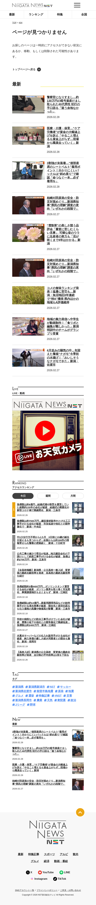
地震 (71, 691)
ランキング (36, 14)
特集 (60, 14)
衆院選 (61, 700)
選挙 (31, 695)
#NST (58, 695)
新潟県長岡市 (23, 700)
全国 (84, 14)
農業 (39, 700)
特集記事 (44, 695)
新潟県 (19, 686)
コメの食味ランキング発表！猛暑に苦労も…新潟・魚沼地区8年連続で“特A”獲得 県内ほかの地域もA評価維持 (63, 295)
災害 (69, 695)
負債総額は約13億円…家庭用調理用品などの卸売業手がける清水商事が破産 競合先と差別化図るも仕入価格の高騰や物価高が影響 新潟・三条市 (43, 606)
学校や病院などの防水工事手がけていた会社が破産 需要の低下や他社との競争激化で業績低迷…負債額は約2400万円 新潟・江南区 (43, 622)
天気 (50, 700)
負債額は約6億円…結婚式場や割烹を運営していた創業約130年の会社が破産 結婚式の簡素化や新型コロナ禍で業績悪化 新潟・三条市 (43, 507)
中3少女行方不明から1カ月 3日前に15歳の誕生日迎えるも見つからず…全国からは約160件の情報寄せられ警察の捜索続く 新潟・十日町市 (43, 540)
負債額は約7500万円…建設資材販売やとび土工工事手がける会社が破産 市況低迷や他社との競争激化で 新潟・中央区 (43, 524)
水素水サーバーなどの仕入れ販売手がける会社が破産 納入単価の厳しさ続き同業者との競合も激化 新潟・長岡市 (43, 638)
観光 (75, 854)
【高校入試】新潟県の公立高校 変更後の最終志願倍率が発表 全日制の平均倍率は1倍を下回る (43, 653)
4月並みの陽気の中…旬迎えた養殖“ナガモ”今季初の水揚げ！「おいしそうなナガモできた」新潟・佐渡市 (63, 358)
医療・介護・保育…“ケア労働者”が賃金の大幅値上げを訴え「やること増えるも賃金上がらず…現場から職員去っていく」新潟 (63, 137)
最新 (12, 14)
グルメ (19, 695)
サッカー (65, 686)
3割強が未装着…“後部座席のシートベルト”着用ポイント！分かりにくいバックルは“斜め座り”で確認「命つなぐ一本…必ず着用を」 (63, 172)
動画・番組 (61, 861)
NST (52, 686)
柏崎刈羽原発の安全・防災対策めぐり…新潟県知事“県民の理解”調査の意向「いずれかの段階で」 (63, 266)
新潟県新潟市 (37, 686)
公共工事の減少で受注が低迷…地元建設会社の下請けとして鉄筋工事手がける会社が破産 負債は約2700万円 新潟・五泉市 (43, 556)
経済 (46, 861)
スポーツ (49, 854)
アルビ (64, 854)
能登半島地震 (45, 691)
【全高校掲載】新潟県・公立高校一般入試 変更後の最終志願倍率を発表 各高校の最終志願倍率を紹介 (43, 573)
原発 (60, 691)
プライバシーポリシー (47, 890)
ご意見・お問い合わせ (70, 890)
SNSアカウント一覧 (24, 890)
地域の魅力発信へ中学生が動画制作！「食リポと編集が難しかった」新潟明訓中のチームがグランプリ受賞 (63, 326)
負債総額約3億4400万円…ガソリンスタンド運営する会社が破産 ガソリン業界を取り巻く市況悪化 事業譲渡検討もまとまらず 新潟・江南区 (43, 589)
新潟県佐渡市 (23, 691)
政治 (73, 700)
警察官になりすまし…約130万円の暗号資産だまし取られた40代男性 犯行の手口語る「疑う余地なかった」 (64, 104)
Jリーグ (20, 704)
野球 (32, 704)
